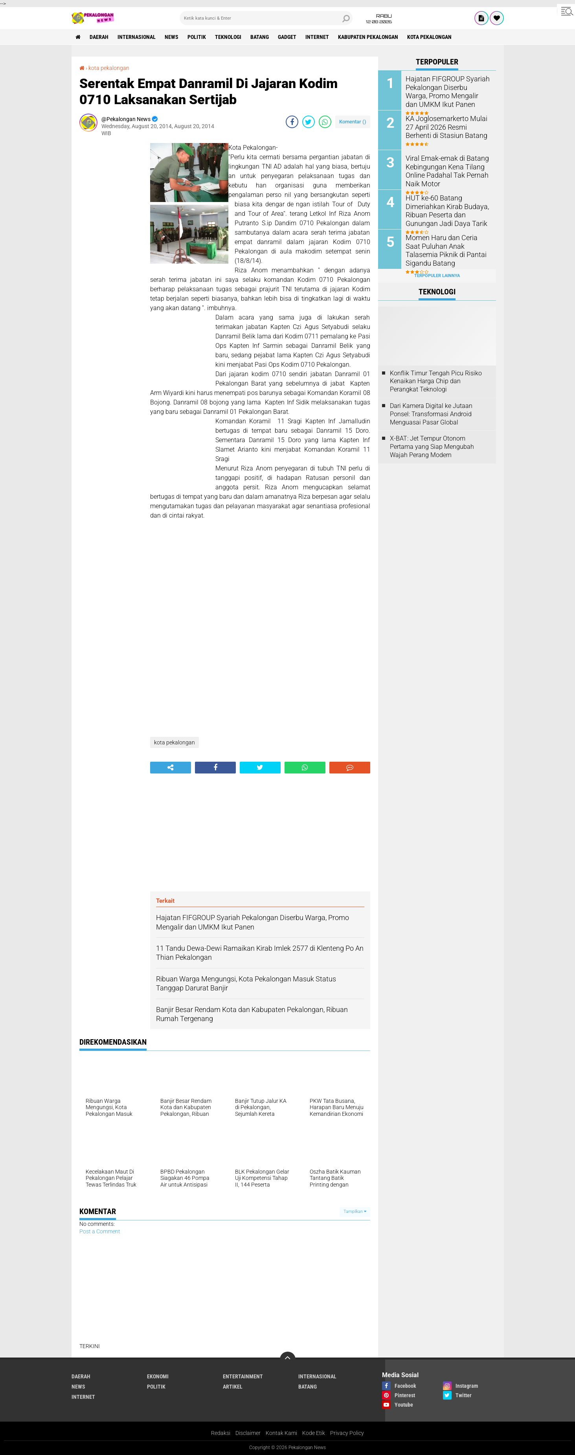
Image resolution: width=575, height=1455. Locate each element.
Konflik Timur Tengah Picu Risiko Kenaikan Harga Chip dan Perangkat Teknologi (436, 381)
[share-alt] (170, 767)
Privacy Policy (347, 1433)
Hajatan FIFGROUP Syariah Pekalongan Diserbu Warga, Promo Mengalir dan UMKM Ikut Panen (444, 91)
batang (259, 37)
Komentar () (352, 122)
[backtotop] (288, 1359)
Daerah (99, 37)
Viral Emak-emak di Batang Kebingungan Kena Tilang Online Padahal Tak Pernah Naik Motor (443, 170)
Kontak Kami (281, 1433)
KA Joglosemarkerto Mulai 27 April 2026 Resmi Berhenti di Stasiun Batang (447, 126)
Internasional (137, 37)
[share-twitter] (308, 122)
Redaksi (220, 1433)
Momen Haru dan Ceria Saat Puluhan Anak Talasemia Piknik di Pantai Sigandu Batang (445, 249)
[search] (266, 18)
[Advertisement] (110, 261)
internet (317, 37)
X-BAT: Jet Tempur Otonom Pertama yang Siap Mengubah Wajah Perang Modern (432, 447)
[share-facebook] (292, 122)
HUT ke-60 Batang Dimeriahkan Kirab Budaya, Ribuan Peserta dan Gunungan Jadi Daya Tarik (443, 210)
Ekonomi (158, 1376)
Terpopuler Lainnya (437, 275)
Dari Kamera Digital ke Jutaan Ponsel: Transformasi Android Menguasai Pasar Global (431, 414)
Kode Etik (313, 1433)
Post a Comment (99, 1231)
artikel (232, 1386)
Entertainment (243, 1376)
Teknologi (228, 37)
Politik (196, 37)
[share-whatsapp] (325, 122)
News (171, 37)
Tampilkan (355, 1211)
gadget (287, 37)
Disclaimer (248, 1433)
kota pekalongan (429, 37)
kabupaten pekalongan (368, 37)
